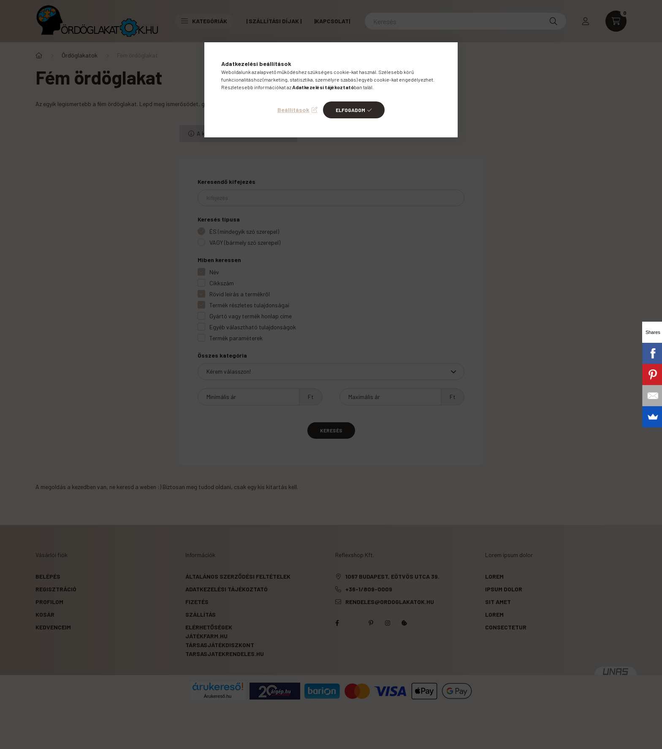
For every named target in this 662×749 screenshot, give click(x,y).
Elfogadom (350, 110)
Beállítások (293, 109)
